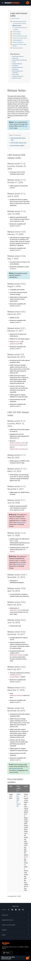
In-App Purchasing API (17, 76)
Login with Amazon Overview (19, 21)
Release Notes (17, 25)
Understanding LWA (17, 40)
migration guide (20, 522)
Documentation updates (17, 145)
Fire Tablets (15, 65)
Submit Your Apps (16, 78)
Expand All (17, 18)
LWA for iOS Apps (16, 34)
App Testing (15, 69)
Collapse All (12, 18)
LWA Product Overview (17, 56)
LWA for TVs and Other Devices (19, 38)
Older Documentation (17, 48)
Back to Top (15, 906)
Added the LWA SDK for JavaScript (18, 800)
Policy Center (15, 74)
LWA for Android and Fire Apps (19, 36)
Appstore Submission (17, 67)
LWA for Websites (16, 31)
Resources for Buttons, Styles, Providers (19, 45)
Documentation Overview (20, 23)
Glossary (16, 29)
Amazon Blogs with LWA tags (19, 60)
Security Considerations (18, 42)
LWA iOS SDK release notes (18, 143)
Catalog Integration (17, 63)
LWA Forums (15, 58)
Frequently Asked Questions (20, 27)
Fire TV (14, 62)
